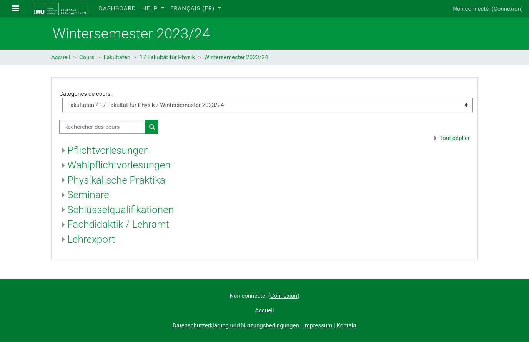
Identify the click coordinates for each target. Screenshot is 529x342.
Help (151, 8)
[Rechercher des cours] (102, 127)
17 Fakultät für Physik (167, 57)
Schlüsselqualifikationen (120, 209)
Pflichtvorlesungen (108, 150)
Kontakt (346, 325)
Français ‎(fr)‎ (193, 8)
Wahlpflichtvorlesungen (119, 165)
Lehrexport (91, 239)
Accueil (60, 57)
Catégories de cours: (85, 93)
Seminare (88, 194)
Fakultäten (116, 57)
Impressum (317, 325)
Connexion (507, 8)
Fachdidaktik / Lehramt (118, 224)
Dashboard (117, 8)
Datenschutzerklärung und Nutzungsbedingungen (236, 325)
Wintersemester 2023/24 (236, 57)
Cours (86, 57)
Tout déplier (454, 138)
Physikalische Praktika (116, 180)
